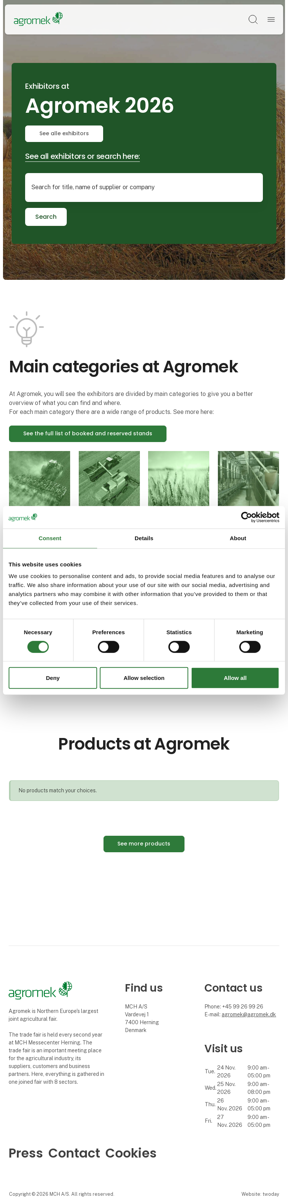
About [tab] (238, 538)
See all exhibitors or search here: (82, 156)
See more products (143, 843)
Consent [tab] (50, 538)
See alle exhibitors (64, 133)
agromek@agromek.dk (249, 1014)
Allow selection (143, 678)
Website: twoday (260, 1194)
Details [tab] (144, 538)
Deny (53, 678)
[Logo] (38, 19)
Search (46, 216)
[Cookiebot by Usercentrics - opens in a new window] (246, 517)
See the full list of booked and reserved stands (87, 433)
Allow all (235, 678)
